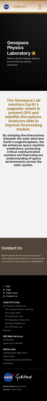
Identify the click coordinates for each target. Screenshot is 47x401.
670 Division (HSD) (13, 313)
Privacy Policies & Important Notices (18, 360)
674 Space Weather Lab (15, 323)
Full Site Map (8, 340)
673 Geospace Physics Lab (14, 306)
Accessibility (8, 363)
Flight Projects (9, 356)
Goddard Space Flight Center (15, 353)
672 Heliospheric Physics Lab (17, 320)
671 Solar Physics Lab (14, 316)
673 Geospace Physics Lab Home (19, 309)
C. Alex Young (16, 389)
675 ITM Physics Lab (13, 327)
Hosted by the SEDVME (12, 343)
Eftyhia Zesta (20, 386)
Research (7, 330)
